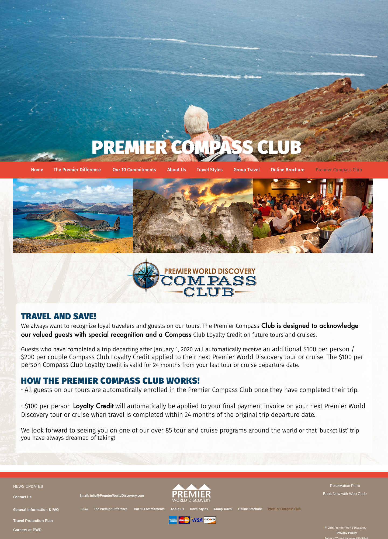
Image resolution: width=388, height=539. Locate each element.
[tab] (44, 498)
